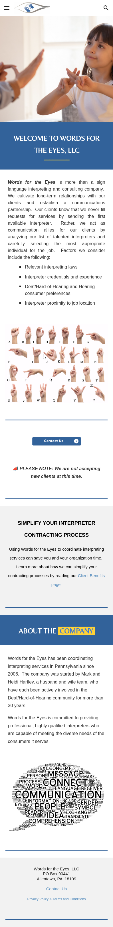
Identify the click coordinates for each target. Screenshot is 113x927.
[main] (56, 146)
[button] (7, 8)
